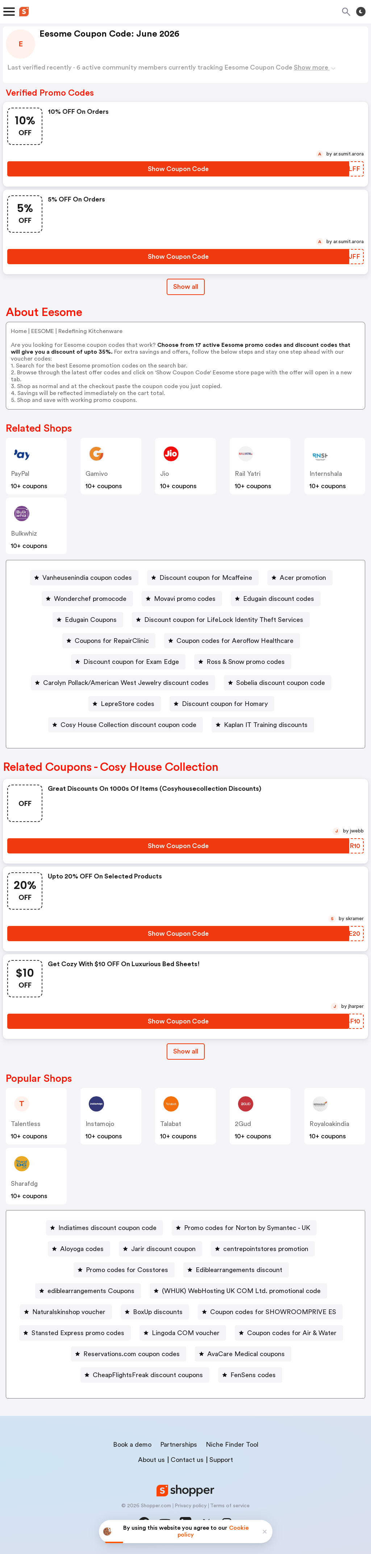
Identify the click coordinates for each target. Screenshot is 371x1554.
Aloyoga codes (82, 1249)
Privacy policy (191, 1505)
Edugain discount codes (278, 598)
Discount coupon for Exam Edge (131, 661)
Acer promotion (303, 577)
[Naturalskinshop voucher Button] (66, 1312)
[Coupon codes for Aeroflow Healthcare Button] (232, 640)
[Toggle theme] (361, 12)
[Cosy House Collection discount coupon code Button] (125, 724)
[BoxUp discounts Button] (155, 1312)
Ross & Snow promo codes (246, 661)
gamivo (97, 473)
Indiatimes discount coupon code (107, 1228)
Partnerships (178, 1444)
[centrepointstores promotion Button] (263, 1248)
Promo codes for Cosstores (127, 1270)
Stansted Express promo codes (78, 1333)
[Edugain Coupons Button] (88, 619)
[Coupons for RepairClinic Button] (108, 640)
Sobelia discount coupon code (280, 683)
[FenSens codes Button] (250, 1375)
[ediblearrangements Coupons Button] (88, 1291)
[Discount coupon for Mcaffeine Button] (203, 577)
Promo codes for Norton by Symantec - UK (247, 1228)
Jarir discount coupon (163, 1249)
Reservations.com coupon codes (131, 1354)
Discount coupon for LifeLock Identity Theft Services (223, 619)
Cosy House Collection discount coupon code (128, 725)
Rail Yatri (247, 473)
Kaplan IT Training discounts (266, 725)
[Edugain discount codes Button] (276, 598)
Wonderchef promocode (90, 598)
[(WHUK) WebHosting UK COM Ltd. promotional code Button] (238, 1291)
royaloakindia (329, 1124)
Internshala (325, 473)
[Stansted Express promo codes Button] (75, 1333)
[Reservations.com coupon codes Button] (128, 1354)
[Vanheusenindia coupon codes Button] (84, 577)
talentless (26, 1124)
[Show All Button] (186, 1051)
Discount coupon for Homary (225, 704)
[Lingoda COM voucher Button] (182, 1333)
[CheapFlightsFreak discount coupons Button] (144, 1375)
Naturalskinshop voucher (68, 1312)
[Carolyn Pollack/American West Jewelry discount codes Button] (123, 682)
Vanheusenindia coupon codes (87, 577)
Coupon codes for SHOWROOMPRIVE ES (273, 1312)
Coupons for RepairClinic (112, 640)
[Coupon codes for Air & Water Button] (289, 1333)
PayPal (20, 473)
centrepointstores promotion (265, 1249)
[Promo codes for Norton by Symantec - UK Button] (244, 1227)
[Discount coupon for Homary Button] (222, 703)
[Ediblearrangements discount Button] (236, 1269)
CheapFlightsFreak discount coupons (148, 1375)
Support (221, 1460)
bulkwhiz (24, 533)
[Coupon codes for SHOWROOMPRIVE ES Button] (270, 1312)
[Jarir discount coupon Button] (160, 1248)
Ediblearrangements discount (239, 1270)
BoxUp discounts (158, 1312)
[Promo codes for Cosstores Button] (124, 1269)
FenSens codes (253, 1375)
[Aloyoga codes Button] (79, 1248)
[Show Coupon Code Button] (178, 168)
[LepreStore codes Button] (124, 703)
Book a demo (132, 1444)
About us (151, 1460)
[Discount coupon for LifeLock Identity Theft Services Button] (221, 619)
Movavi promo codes (185, 598)
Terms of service (230, 1505)
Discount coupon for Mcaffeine (205, 577)
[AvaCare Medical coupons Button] (243, 1354)
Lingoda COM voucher (186, 1333)
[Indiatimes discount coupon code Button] (104, 1227)
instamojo (100, 1124)
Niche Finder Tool (232, 1444)
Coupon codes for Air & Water (292, 1333)
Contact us (187, 1460)
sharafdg (24, 1183)
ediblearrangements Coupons (90, 1291)
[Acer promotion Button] (300, 577)
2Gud (243, 1124)
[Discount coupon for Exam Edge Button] (128, 661)
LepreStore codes (127, 704)
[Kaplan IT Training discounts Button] (263, 724)
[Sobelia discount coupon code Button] (278, 682)
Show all (185, 1051)
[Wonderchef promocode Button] (87, 598)
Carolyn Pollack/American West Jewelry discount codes (126, 683)
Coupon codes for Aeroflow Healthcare (234, 640)
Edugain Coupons (91, 619)
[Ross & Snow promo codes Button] (242, 661)
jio (164, 473)
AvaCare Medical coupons (246, 1354)
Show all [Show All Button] (185, 286)
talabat (170, 1124)
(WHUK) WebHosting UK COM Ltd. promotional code (241, 1291)
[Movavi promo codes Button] (182, 598)
